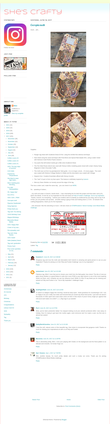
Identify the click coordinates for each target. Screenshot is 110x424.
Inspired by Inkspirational (12, 174)
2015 (8, 272)
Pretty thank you (12, 209)
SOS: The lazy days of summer (13, 167)
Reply (38, 265)
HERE (74, 185)
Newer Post (36, 399)
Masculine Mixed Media (12, 221)
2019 (8, 130)
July (9, 153)
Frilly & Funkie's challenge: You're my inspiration (88, 195)
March (10, 260)
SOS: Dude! (11, 237)
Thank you (7, 320)
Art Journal (7, 292)
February (11, 262)
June (9, 155)
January (10, 265)
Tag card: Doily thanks (12, 234)
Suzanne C (39, 257)
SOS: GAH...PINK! (13, 197)
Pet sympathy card (13, 230)
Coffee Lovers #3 (12, 158)
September (11, 147)
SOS (5, 311)
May (9, 254)
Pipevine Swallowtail (14, 203)
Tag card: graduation (14, 243)
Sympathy (7, 314)
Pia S (37, 308)
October (10, 144)
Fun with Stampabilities (12, 188)
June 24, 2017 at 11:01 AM (59, 324)
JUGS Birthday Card (14, 214)
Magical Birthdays (13, 217)
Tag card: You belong (14, 211)
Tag (37, 245)
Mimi (15, 106)
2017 (8, 136)
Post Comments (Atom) (72, 406)
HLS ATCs (10, 195)
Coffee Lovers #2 (12, 161)
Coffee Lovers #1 (12, 163)
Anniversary (8, 289)
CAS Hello (10, 171)
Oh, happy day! (12, 192)
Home (69, 399)
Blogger (64, 419)
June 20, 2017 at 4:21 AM (53, 271)
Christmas (7, 301)
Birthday (6, 298)
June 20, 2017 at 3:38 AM (52, 257)
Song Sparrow (12, 206)
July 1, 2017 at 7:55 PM (53, 353)
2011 (8, 277)
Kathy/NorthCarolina (43, 324)
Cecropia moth (12, 200)
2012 (8, 274)
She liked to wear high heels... (13, 179)
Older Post (101, 399)
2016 (8, 269)
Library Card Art (9, 308)
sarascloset (40, 271)
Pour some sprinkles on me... (14, 249)
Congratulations (9, 305)
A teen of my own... (13, 227)
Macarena (39, 339)
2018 (8, 133)
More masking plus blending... (13, 184)
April (9, 257)
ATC (5, 295)
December (11, 138)
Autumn (86, 179)
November (11, 141)
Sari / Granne (40, 353)
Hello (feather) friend (14, 240)
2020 (8, 128)
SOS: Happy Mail (13, 224)
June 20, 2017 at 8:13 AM (55, 290)
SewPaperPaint (41, 290)
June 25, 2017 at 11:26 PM (51, 339)
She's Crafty (33, 12)
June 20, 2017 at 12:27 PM (48, 308)
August (10, 150)
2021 (8, 125)
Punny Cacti (11, 246)
